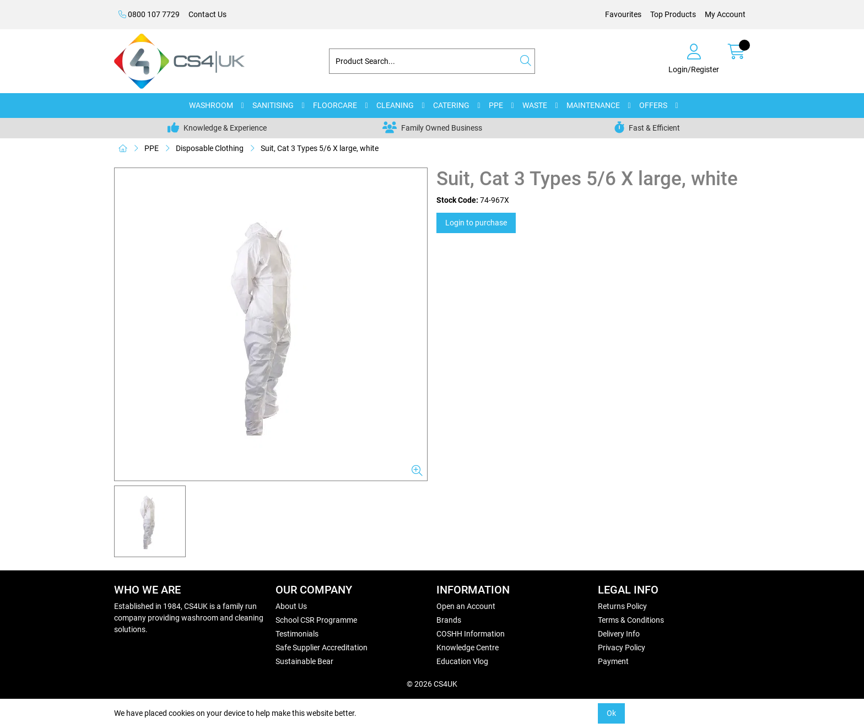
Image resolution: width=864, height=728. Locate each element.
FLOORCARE (335, 105)
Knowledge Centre (467, 647)
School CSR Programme (316, 620)
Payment (613, 661)
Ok (611, 713)
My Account (725, 14)
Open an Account (465, 606)
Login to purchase (476, 222)
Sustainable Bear (304, 661)
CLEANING (395, 105)
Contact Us (207, 14)
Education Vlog (462, 661)
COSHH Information (470, 633)
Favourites (623, 14)
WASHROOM (211, 105)
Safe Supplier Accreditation (322, 647)
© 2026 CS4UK (432, 684)
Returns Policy (622, 606)
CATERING (451, 105)
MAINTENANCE (593, 105)
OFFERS (653, 105)
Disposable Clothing (210, 148)
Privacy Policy (621, 647)
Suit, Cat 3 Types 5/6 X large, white (320, 148)
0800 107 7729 (149, 14)
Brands (448, 620)
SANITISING (273, 105)
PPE (496, 105)
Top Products (673, 14)
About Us (291, 606)
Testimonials (297, 633)
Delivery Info (619, 633)
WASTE (534, 105)
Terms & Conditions (631, 620)
